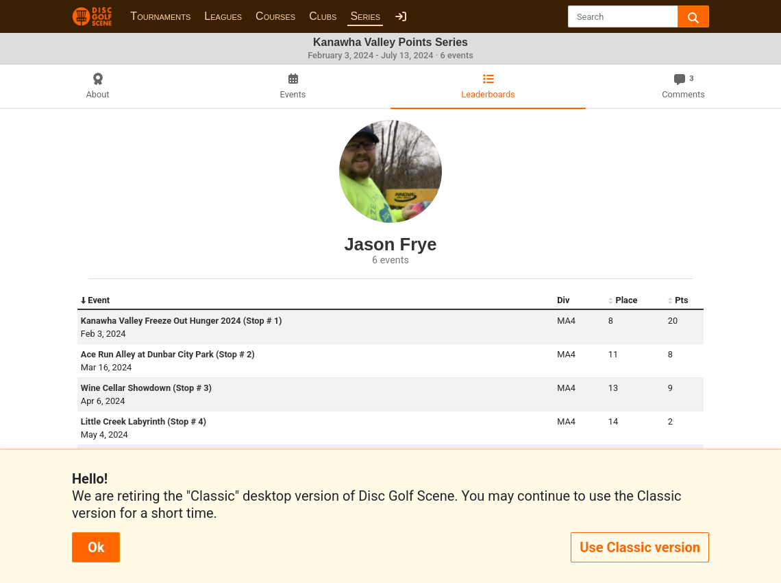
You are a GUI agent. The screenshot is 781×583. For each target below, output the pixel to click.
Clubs (322, 16)
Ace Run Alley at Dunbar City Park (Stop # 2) (168, 354)
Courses (275, 16)
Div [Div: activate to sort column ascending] (563, 300)
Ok (96, 547)
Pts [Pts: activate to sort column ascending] (678, 300)
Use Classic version (640, 547)
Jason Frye (390, 244)
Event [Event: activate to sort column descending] (95, 300)
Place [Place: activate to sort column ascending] (623, 300)
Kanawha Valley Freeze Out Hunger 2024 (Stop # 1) (181, 321)
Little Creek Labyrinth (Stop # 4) (143, 421)
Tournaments (160, 16)
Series (365, 16)
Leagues (223, 16)
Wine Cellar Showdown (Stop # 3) (146, 388)
